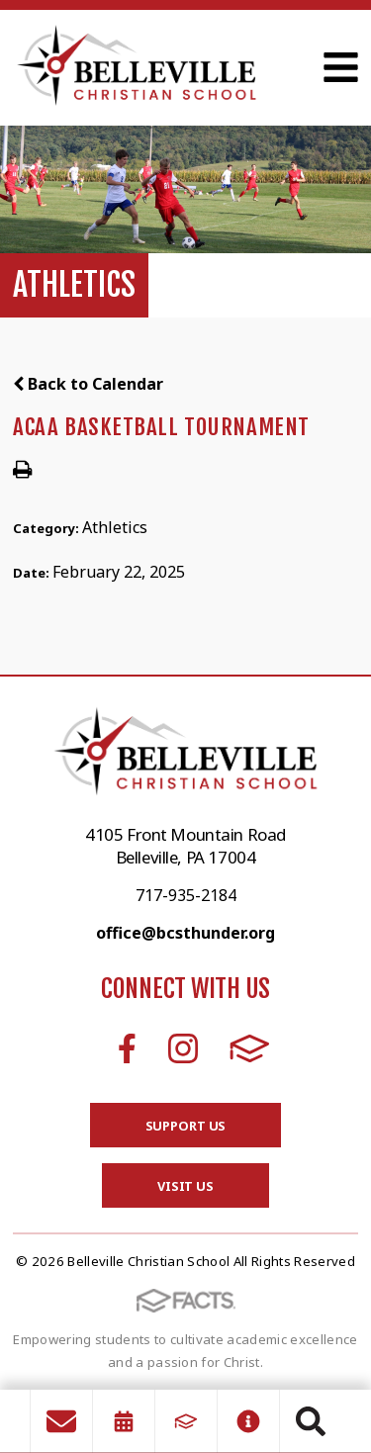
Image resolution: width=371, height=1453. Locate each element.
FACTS (250, 1048)
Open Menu (341, 67)
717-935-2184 (186, 895)
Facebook (127, 1048)
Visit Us (185, 1186)
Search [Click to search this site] (310, 1421)
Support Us (186, 1126)
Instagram (183, 1048)
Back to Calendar (88, 384)
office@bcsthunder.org (185, 933)
